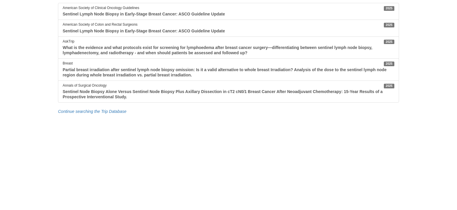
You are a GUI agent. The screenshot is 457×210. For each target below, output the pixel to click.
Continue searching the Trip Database (92, 111)
